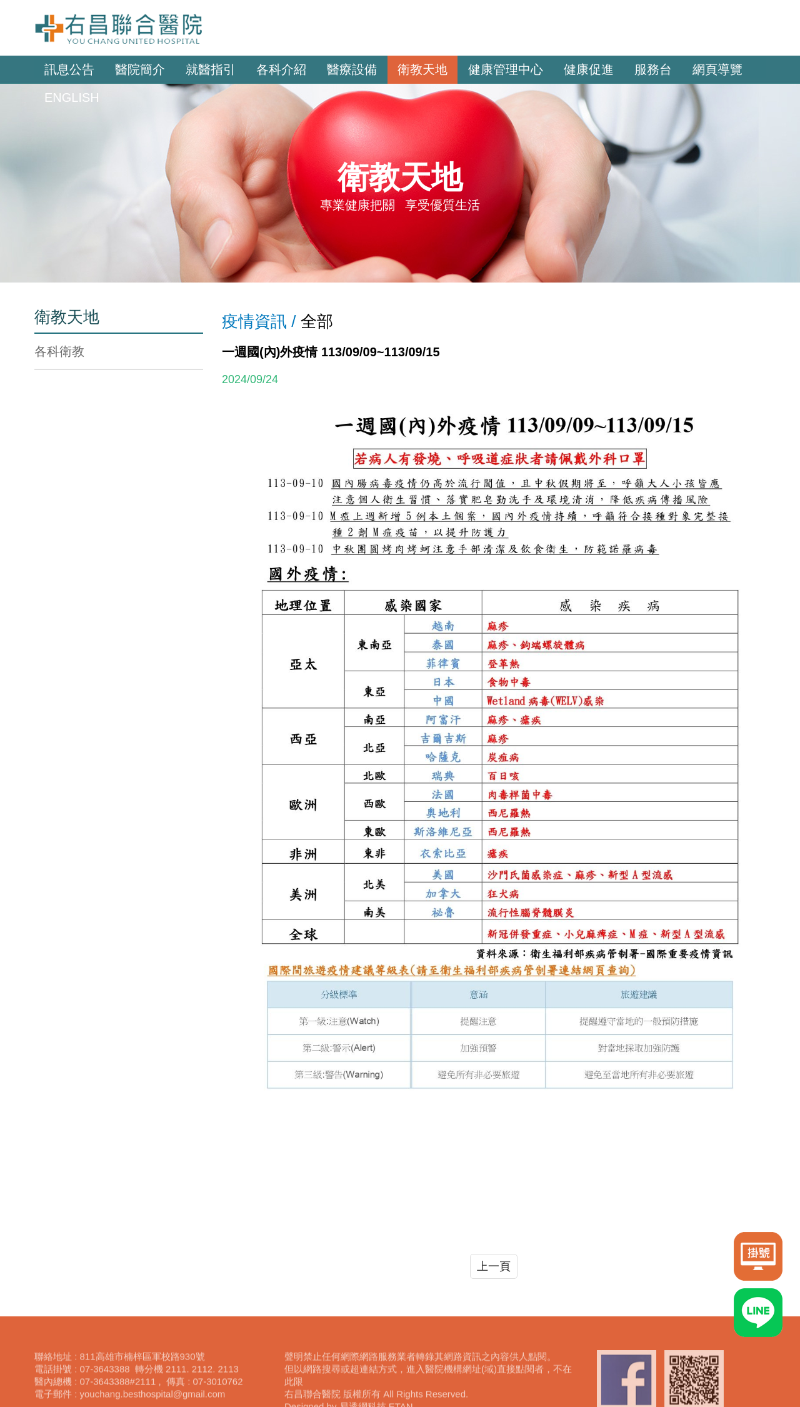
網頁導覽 (717, 69)
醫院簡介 (140, 69)
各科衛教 (59, 351)
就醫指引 (211, 69)
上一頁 (494, 1266)
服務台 (653, 69)
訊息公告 (69, 69)
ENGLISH (71, 97)
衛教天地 (423, 69)
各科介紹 (281, 69)
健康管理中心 (505, 69)
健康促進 (589, 69)
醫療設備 (352, 69)
